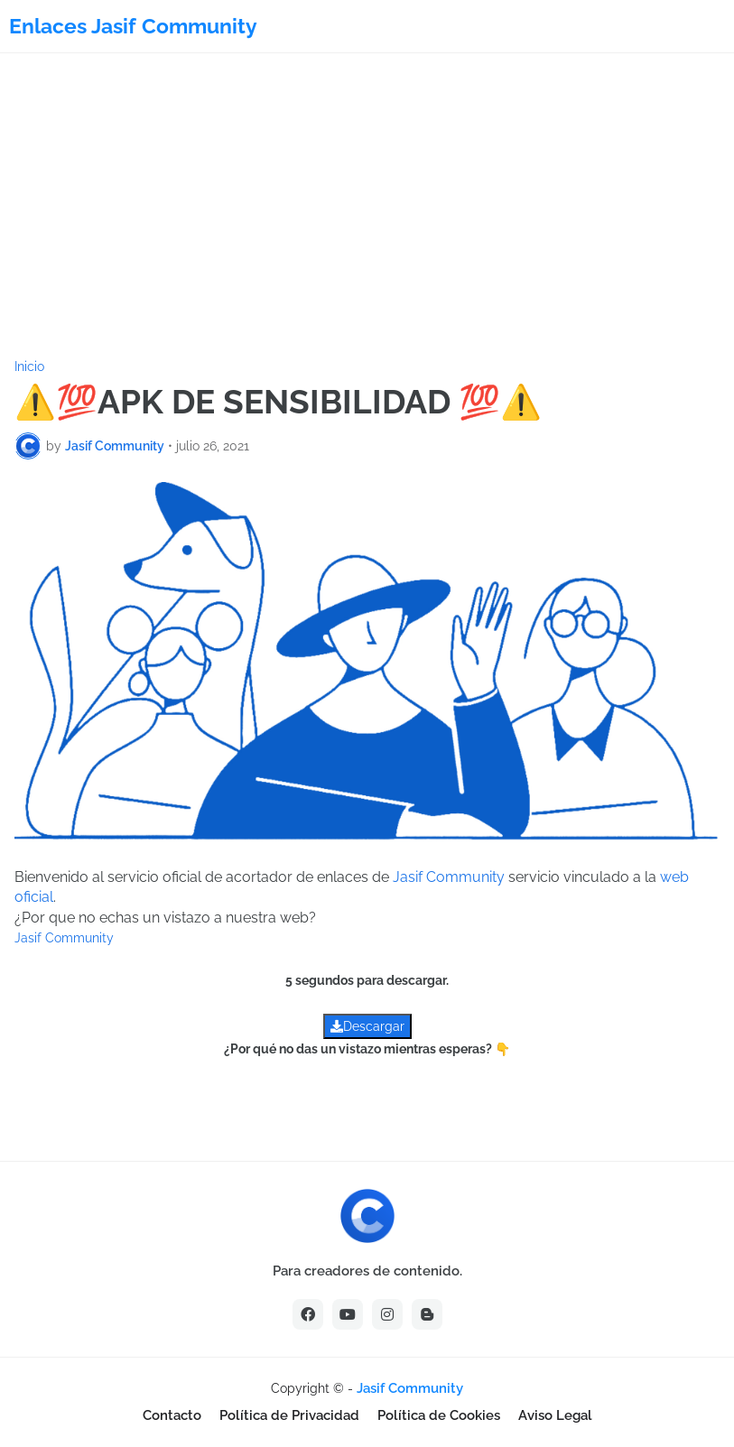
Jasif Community (449, 877)
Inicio (29, 366)
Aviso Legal (555, 1415)
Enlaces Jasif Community (133, 26)
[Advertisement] (367, 206)
